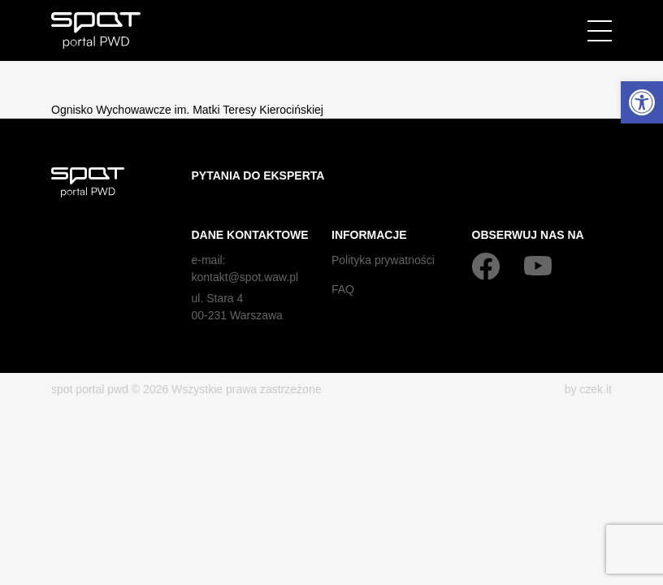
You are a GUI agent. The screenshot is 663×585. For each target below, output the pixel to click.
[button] (642, 102)
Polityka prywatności (383, 260)
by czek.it (588, 389)
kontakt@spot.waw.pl (245, 277)
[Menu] (599, 31)
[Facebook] (486, 266)
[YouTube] (538, 266)
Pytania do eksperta (258, 175)
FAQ (343, 289)
